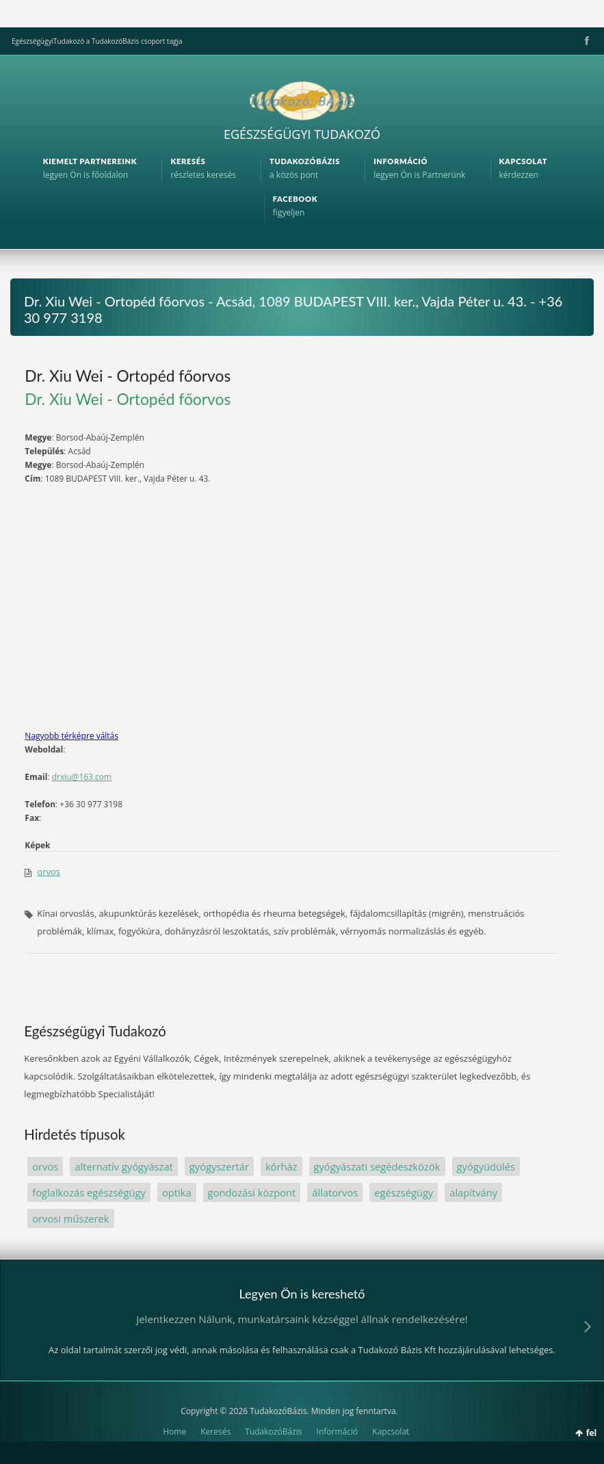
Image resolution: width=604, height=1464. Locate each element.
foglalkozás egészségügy (89, 1192)
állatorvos (335, 1192)
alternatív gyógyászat (124, 1166)
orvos (48, 871)
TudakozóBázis (273, 1431)
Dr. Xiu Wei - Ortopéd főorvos (128, 375)
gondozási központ (252, 1192)
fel (591, 1433)
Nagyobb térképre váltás (71, 736)
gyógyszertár (219, 1166)
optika (177, 1192)
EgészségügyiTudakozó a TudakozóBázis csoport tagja (97, 41)
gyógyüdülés (486, 1166)
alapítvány (473, 1192)
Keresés (215, 1431)
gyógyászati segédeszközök (377, 1166)
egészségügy (403, 1192)
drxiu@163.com (82, 777)
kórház (281, 1166)
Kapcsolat (390, 1431)
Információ (337, 1431)
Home (174, 1431)
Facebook (585, 41)
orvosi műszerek (70, 1218)
